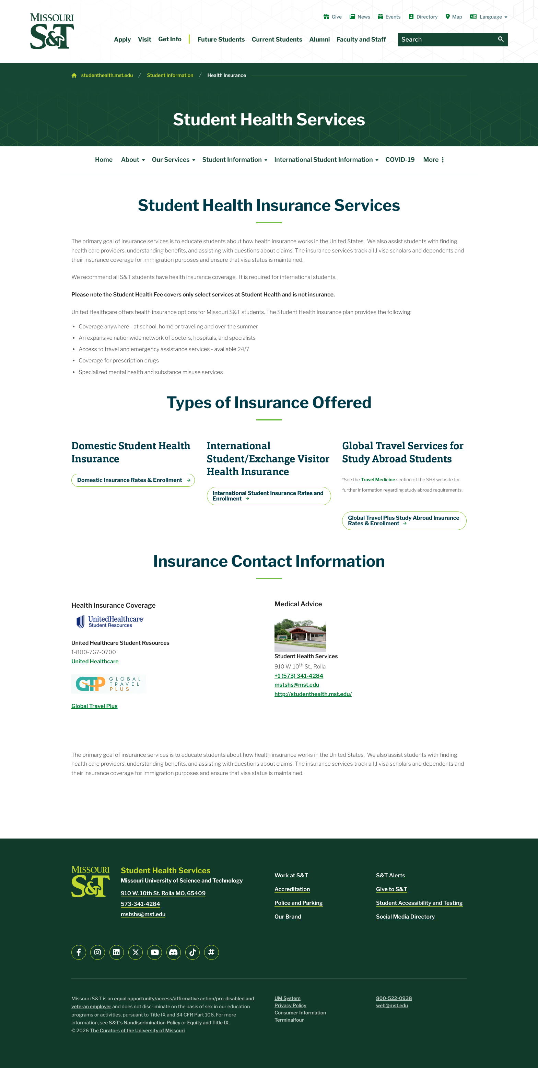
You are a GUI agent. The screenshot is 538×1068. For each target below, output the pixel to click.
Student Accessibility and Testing (419, 903)
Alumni (319, 39)
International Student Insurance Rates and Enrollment (268, 496)
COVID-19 (400, 160)
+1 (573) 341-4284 (298, 676)
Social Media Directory (405, 916)
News (360, 17)
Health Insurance (226, 75)
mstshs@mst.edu (296, 685)
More (430, 160)
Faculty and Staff (361, 39)
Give (333, 17)
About (134, 160)
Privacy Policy (290, 1006)
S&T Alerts (390, 875)
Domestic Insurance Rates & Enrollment (130, 480)
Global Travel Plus (94, 706)
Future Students (221, 39)
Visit (144, 39)
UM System (287, 998)
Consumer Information (300, 1013)
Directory (423, 17)
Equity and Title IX (208, 1023)
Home (104, 160)
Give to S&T (391, 889)
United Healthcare (95, 661)
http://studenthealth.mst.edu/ (313, 694)
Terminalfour (289, 1020)
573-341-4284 (140, 904)
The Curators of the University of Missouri (137, 1031)
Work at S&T (291, 875)
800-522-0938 (394, 998)
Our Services (175, 160)
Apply (122, 39)
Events (389, 17)
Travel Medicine (378, 480)
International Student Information (327, 160)
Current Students (277, 39)
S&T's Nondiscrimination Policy (144, 1023)
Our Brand (287, 916)
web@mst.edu (392, 1006)
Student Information (170, 75)
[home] (52, 31)
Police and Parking (298, 903)
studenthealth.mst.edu (107, 75)
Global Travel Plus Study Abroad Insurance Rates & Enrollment (403, 521)
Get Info (170, 39)
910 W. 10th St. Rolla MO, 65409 (163, 893)
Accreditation (292, 889)
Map (454, 17)
